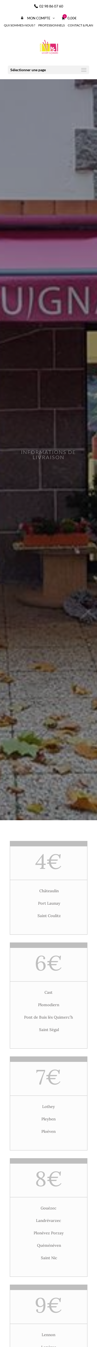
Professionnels (51, 25)
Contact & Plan (80, 25)
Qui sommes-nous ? (19, 25)
